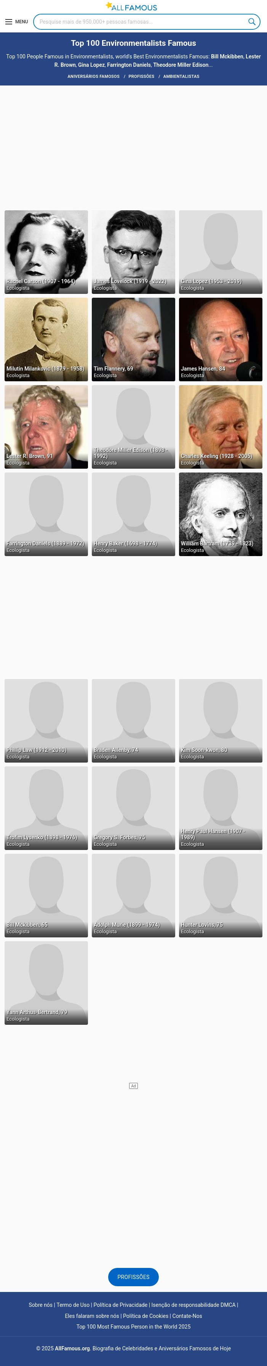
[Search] (147, 22)
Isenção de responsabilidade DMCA (194, 1305)
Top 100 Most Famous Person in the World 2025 (134, 1327)
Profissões (133, 1277)
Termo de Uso (73, 1305)
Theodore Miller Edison (180, 65)
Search (253, 22)
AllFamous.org (72, 1348)
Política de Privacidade (121, 1305)
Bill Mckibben (227, 56)
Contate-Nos (187, 1316)
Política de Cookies (145, 1316)
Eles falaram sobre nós (92, 1316)
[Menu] (16, 21)
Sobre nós (41, 1305)
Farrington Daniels (129, 65)
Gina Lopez (91, 65)
